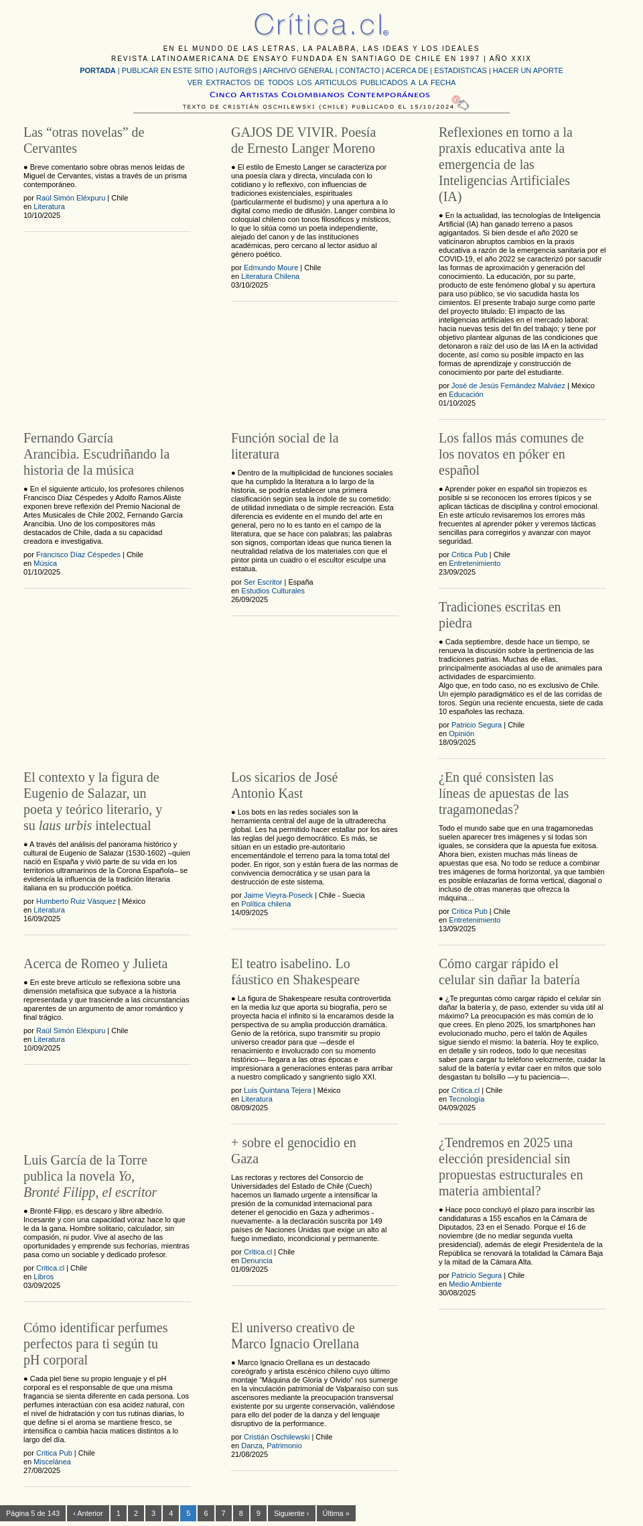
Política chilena (266, 904)
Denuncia (256, 1260)
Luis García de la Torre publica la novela (90, 1176)
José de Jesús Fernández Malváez (508, 386)
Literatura (48, 206)
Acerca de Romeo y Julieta (95, 963)
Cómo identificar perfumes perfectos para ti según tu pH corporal (95, 1343)
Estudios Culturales (273, 591)
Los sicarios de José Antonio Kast (284, 785)
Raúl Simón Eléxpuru (70, 198)
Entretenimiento (474, 563)
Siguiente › (291, 1513)
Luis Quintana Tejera (277, 1090)
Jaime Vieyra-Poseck (278, 895)
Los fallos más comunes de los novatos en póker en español (511, 453)
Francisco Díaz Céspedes (78, 554)
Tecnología (466, 1099)
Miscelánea (52, 1462)
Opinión (461, 733)
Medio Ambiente (475, 1284)
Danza (252, 1446)
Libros (43, 1277)
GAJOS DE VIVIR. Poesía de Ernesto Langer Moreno (303, 140)
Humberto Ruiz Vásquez (76, 901)
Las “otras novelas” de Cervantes (83, 140)
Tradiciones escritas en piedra (500, 614)
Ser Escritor (263, 582)
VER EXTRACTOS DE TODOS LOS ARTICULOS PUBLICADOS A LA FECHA (321, 82)
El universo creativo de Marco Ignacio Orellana (295, 1335)
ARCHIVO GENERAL (298, 70)
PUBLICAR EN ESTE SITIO (168, 70)
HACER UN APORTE (528, 70)
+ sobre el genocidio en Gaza (293, 1150)
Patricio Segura (476, 725)
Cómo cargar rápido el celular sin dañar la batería (509, 971)
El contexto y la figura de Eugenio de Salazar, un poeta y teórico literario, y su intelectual (92, 801)
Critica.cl (465, 1090)
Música (45, 563)
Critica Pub (469, 554)
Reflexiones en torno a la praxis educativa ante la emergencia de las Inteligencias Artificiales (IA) (506, 164)
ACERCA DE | (410, 70)
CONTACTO (360, 70)
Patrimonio (284, 1446)
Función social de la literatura (285, 445)
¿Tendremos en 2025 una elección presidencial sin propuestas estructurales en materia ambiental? (511, 1166)
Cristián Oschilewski (276, 1437)
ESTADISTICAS (460, 70)
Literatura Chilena (270, 276)
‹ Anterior (88, 1513)
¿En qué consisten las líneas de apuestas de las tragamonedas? (504, 793)
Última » (336, 1513)
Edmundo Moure (271, 267)
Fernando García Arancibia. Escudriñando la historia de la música (96, 453)
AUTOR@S (239, 70)
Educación (466, 394)
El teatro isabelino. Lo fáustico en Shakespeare (295, 971)
